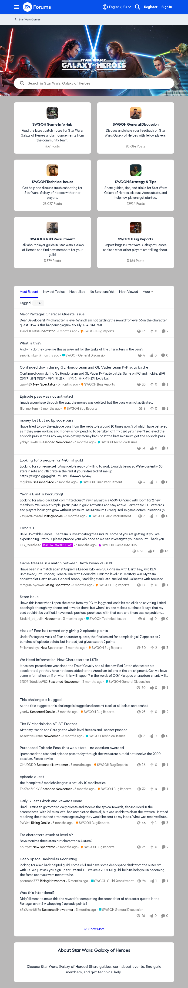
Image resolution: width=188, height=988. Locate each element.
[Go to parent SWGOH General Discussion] (83, 355)
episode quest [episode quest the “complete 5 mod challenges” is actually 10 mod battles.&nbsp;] (32, 777)
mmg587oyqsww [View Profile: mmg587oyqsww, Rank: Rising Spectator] (32, 585)
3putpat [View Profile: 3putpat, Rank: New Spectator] (26, 847)
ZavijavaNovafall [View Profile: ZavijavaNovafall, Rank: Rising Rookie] (31, 516)
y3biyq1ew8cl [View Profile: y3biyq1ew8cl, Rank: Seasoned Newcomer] (30, 442)
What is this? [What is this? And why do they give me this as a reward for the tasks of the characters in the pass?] (30, 343)
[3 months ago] (66, 331)
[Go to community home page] (37, 7)
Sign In (166, 7)
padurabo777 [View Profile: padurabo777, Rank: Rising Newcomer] (29, 881)
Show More (94, 929)
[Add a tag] (38, 303)
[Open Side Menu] (16, 6)
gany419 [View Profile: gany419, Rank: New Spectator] (26, 384)
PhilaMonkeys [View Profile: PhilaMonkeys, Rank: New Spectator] (30, 648)
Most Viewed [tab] (128, 292)
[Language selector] (117, 7)
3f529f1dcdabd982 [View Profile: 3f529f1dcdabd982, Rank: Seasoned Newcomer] (33, 682)
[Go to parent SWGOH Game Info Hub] (117, 545)
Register (151, 7)
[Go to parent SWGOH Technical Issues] (116, 442)
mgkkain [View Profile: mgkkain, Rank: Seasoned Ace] (26, 482)
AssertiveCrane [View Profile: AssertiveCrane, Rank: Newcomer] (31, 736)
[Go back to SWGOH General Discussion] (136, 124)
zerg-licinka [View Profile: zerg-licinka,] (28, 355)
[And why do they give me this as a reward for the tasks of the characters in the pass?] (94, 349)
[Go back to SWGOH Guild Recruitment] (52, 239)
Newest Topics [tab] (54, 292)
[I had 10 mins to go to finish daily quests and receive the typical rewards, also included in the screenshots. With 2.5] (94, 812)
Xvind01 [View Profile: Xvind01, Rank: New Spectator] (25, 331)
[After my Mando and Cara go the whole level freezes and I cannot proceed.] (94, 729)
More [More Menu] (148, 292)
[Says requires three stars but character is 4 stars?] (94, 841)
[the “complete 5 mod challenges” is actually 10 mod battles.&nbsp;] (94, 783)
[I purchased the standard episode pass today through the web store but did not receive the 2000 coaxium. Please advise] (94, 756)
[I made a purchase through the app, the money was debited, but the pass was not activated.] (94, 402)
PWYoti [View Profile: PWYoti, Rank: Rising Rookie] (25, 823)
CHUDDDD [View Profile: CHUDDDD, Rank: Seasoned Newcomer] (28, 765)
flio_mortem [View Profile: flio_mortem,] (29, 408)
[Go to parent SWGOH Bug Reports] (96, 331)
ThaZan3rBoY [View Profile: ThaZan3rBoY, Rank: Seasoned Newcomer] (30, 789)
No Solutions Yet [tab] (102, 292)
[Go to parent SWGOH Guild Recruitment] (99, 482)
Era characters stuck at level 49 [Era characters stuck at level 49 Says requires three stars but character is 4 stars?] (46, 835)
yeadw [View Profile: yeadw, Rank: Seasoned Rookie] (24, 712)
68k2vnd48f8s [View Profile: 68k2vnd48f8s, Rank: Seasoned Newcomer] (30, 910)
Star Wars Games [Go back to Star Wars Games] (27, 19)
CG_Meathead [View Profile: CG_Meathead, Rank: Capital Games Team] (30, 545)
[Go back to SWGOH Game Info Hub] (52, 124)
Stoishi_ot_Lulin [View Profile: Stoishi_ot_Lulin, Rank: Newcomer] (32, 619)
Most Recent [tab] (29, 292)
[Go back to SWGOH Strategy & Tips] (135, 182)
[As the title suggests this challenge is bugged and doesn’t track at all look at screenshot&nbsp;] (94, 705)
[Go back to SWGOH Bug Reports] (135, 239)
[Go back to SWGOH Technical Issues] (52, 182)
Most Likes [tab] (77, 292)
